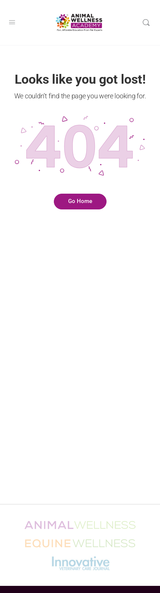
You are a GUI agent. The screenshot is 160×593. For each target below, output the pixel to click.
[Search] (146, 22)
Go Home (80, 201)
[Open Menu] (12, 22)
